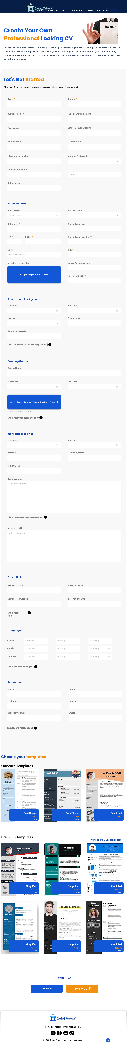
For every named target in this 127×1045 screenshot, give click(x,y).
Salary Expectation (17, 170)
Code (10, 237)
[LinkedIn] (65, 1033)
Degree (11, 318)
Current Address (76, 224)
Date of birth (15, 210)
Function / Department (79, 114)
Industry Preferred (77, 156)
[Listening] (100, 641)
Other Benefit (75, 142)
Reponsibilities (15, 479)
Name (10, 99)
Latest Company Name (79, 128)
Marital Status (75, 210)
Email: (72, 713)
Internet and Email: (77, 599)
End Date (72, 306)
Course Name (14, 368)
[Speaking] (36, 641)
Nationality (13, 224)
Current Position (15, 114)
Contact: (73, 701)
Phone (28, 237)
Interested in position (18, 156)
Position (12, 453)
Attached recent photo (19, 263)
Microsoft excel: (76, 585)
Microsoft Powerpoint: (19, 599)
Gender (72, 99)
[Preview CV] (82, 989)
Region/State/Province (79, 263)
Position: (12, 701)
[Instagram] (53, 1033)
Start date (13, 306)
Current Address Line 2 (79, 237)
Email (10, 250)
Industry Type (15, 466)
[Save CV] (47, 989)
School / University (17, 331)
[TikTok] (71, 1033)
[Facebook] (59, 1033)
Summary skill (15, 528)
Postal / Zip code (76, 276)
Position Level (14, 128)
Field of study (74, 318)
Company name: (16, 713)
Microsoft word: (15, 585)
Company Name (76, 453)
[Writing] (68, 641)
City (70, 250)
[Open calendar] (57, 215)
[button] (34, 274)
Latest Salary (14, 142)
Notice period (14, 183)
